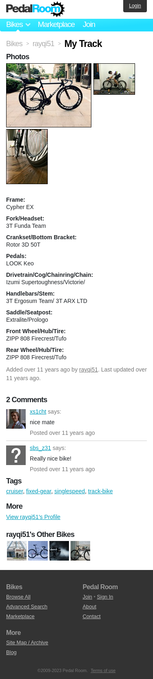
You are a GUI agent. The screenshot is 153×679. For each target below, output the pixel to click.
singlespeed (69, 491)
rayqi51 (88, 369)
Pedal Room (35, 9)
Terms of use (103, 670)
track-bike (100, 491)
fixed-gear (38, 491)
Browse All (18, 597)
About (89, 606)
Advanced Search (26, 606)
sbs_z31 (16, 455)
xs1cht (16, 419)
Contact (92, 616)
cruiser (14, 491)
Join (89, 24)
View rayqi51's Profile (33, 517)
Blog (11, 652)
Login (135, 6)
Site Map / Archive (27, 642)
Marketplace (56, 24)
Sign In (105, 597)
